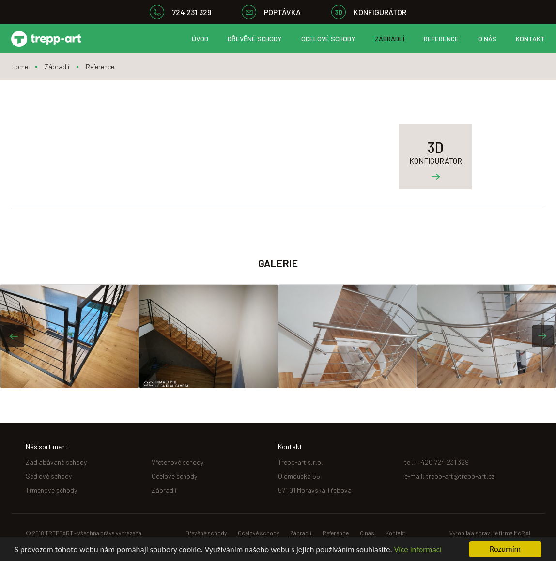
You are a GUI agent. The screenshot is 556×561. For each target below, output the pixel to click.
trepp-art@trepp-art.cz (460, 476)
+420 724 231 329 (443, 462)
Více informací (418, 551)
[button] (13, 336)
